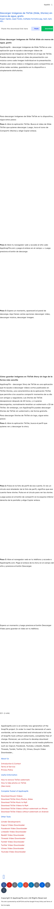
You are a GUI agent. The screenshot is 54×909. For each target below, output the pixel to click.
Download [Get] (47, 28)
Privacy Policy (39, 901)
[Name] (20, 28)
